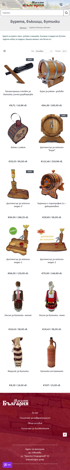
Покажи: (58, 51)
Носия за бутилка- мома (52, 315)
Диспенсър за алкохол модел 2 (52, 261)
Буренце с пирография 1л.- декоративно (52, 205)
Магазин (23, 28)
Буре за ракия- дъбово (52, 91)
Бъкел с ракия (18, 147)
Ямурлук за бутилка (18, 371)
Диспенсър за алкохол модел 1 (18, 261)
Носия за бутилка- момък (18, 315)
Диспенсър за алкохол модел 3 (18, 205)
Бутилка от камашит (52, 371)
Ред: (32, 51)
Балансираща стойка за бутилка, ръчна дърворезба (18, 93)
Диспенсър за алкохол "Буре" (52, 149)
